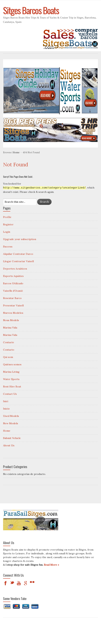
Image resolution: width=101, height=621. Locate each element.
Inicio (6, 408)
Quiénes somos (12, 364)
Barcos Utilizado (13, 283)
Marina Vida (10, 327)
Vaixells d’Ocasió (13, 290)
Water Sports (11, 379)
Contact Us (10, 393)
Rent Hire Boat (12, 386)
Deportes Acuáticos (15, 268)
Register (8, 224)
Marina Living (11, 371)
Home (16, 152)
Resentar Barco (12, 298)
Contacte (8, 342)
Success (7, 246)
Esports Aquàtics (13, 275)
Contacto (8, 349)
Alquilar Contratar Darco (18, 253)
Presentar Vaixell (13, 305)
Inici (5, 401)
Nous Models (11, 320)
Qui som (8, 356)
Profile (7, 216)
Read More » (51, 564)
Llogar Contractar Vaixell (18, 261)
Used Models (11, 415)
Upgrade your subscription (19, 239)
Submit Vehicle (12, 438)
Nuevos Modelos (13, 312)
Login (6, 231)
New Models (10, 423)
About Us (8, 445)
